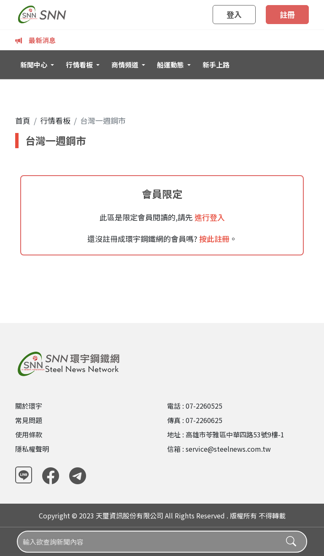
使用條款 (28, 434)
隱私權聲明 (32, 449)
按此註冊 (213, 238)
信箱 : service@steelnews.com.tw (219, 449)
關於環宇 (28, 406)
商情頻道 (125, 65)
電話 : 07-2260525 (194, 406)
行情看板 (80, 65)
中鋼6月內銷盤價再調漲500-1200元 (241, 40)
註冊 (287, 14)
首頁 (22, 120)
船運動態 (171, 65)
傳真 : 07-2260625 (194, 420)
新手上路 (216, 65)
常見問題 (28, 420)
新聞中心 (34, 65)
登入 (234, 14)
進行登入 (209, 217)
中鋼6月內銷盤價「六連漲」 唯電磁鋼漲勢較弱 (110, 40)
